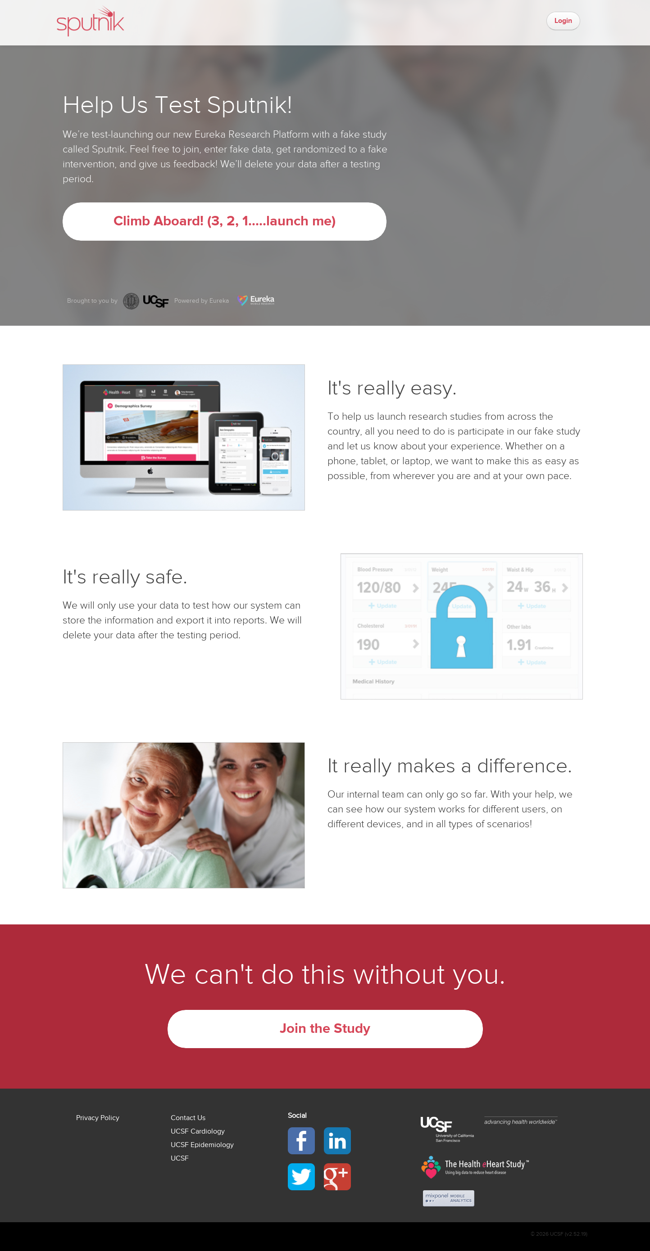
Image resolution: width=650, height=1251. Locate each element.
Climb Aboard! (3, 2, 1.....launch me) (225, 221)
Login (563, 21)
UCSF (180, 1158)
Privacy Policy (97, 1118)
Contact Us (188, 1118)
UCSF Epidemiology (202, 1145)
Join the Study (325, 1028)
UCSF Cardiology (198, 1131)
